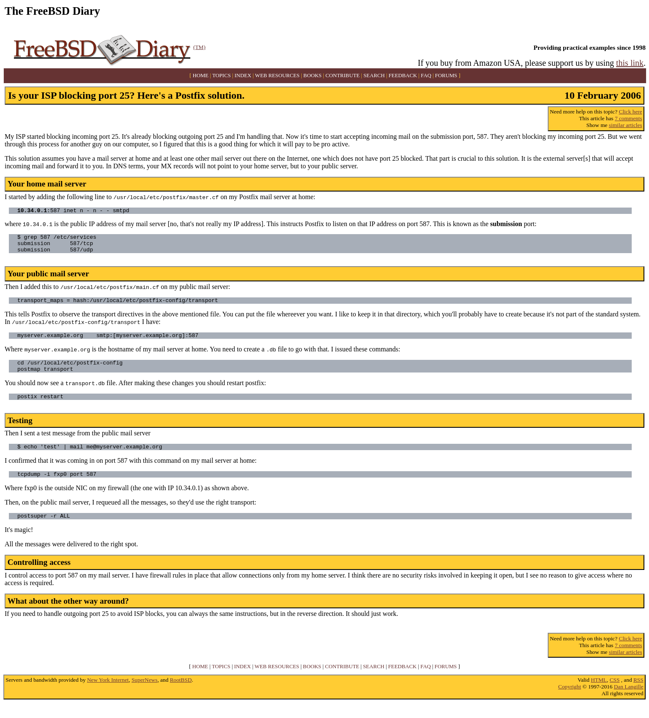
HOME (201, 75)
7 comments (628, 118)
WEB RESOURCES (277, 75)
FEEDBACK (403, 75)
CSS (615, 695)
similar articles (625, 125)
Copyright (569, 702)
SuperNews (144, 695)
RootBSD (181, 695)
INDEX (243, 75)
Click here (630, 111)
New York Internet (108, 695)
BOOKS (312, 75)
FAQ (426, 75)
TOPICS (221, 75)
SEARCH (374, 75)
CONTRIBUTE (342, 75)
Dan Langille (629, 702)
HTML (599, 695)
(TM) (199, 47)
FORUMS (446, 75)
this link (630, 62)
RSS (638, 695)
